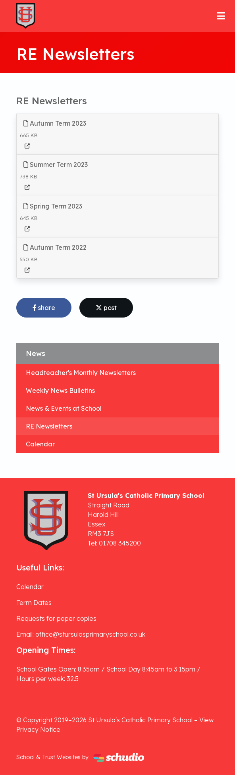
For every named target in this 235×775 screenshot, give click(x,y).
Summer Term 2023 (55, 164)
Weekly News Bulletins (60, 390)
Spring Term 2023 (52, 206)
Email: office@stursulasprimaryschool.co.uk (80, 634)
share (44, 308)
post (106, 308)
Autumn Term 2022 (55, 247)
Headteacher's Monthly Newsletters (81, 373)
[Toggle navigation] (221, 16)
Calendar (40, 444)
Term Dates (34, 603)
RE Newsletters (49, 426)
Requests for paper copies (56, 618)
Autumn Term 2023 (54, 123)
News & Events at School (64, 408)
